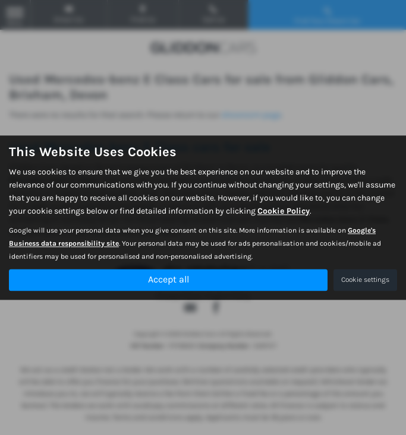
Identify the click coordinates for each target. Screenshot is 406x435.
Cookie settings (365, 279)
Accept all (168, 279)
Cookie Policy (283, 211)
